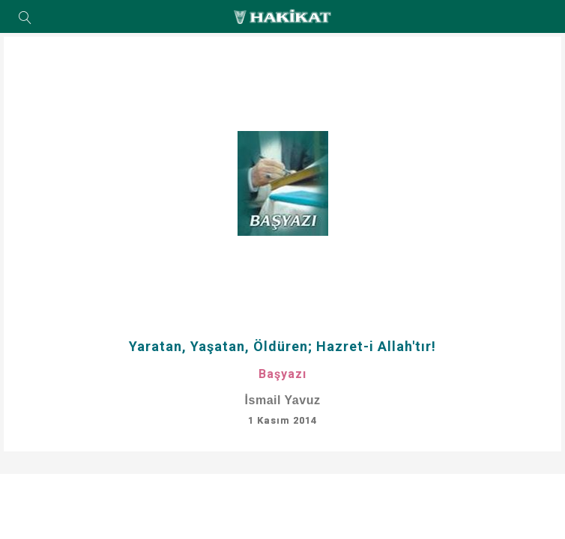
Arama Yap (25, 18)
